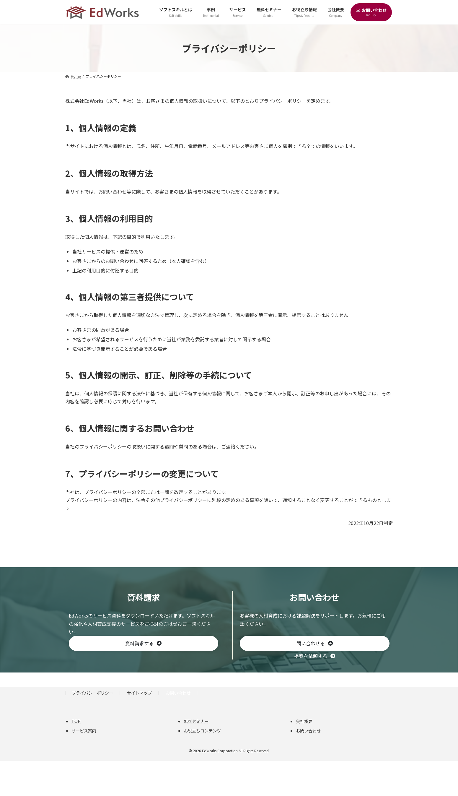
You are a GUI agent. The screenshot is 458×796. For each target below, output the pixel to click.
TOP (76, 721)
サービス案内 (83, 731)
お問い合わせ (178, 693)
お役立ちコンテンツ (202, 731)
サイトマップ (139, 693)
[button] (144, 643)
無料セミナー (196, 721)
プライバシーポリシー (92, 693)
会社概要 (304, 721)
